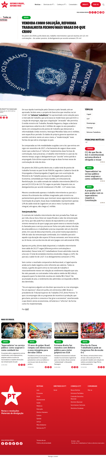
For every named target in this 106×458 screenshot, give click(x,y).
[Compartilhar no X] (22, 365)
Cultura (39, 415)
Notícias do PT (41, 428)
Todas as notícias (5, 18)
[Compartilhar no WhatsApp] (7, 118)
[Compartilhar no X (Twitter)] (4, 118)
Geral (55, 390)
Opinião (39, 418)
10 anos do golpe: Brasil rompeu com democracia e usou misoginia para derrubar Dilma (39, 349)
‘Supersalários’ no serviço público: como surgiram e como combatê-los (93, 175)
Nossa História (75, 390)
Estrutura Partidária (77, 393)
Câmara (90, 148)
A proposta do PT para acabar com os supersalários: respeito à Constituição (94, 195)
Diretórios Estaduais (77, 408)
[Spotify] (103, 12)
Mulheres (39, 406)
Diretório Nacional (76, 402)
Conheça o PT (76, 386)
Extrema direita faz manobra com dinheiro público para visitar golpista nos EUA (64, 349)
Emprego (90, 128)
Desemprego (91, 123)
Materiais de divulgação (12, 413)
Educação (40, 409)
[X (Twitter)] (95, 12)
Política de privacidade (44, 443)
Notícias (40, 386)
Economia (40, 393)
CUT (27, 309)
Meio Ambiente (41, 425)
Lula (38, 390)
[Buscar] (103, 5)
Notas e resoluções (10, 411)
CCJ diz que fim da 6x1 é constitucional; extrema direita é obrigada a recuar (94, 156)
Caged (89, 114)
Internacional (41, 399)
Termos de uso (41, 440)
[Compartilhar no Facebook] (1, 118)
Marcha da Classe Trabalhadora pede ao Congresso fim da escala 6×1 (92, 349)
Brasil (89, 168)
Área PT (85, 4)
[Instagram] (92, 12)
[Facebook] (90, 12)
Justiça (39, 422)
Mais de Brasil (7, 319)
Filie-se (96, 4)
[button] (38, 4)
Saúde (39, 403)
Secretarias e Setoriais (78, 405)
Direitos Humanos (42, 412)
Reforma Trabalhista (93, 132)
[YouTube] (98, 12)
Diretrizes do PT (60, 386)
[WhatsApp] (100, 12)
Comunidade (92, 386)
